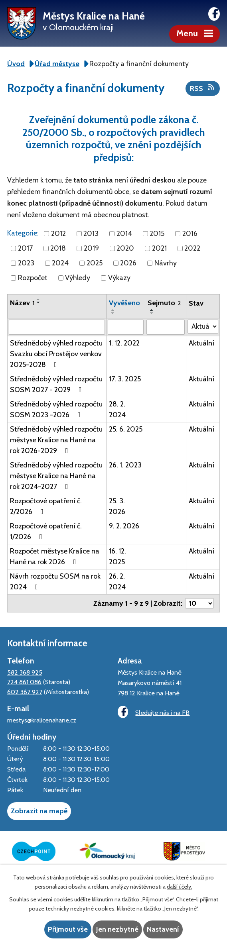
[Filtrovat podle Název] (57, 327)
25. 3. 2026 (117, 506)
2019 (91, 248)
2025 (95, 263)
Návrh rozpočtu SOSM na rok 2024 (55, 581)
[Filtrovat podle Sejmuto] (165, 327)
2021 (159, 248)
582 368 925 (24, 672)
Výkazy (119, 277)
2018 (58, 248)
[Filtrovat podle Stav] (203, 327)
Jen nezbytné (117, 929)
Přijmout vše (68, 929)
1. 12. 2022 (124, 343)
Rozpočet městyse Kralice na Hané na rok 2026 (54, 556)
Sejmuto (164, 302)
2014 (124, 233)
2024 (60, 263)
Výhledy (77, 277)
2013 (91, 233)
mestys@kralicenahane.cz (41, 720)
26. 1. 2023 (125, 465)
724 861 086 (24, 682)
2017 (25, 248)
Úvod (16, 63)
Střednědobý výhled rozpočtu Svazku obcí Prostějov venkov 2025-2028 (56, 354)
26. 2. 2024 (117, 581)
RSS (203, 88)
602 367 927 (24, 692)
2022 (192, 248)
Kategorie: (23, 233)
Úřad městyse (57, 63)
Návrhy (165, 263)
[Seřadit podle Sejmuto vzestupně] (152, 310)
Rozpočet (32, 277)
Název (22, 302)
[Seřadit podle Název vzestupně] (38, 299)
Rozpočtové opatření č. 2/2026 (46, 506)
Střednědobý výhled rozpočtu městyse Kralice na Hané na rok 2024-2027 (56, 476)
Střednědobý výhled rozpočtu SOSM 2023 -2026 (56, 409)
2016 (189, 233)
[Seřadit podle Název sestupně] (38, 302)
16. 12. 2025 (117, 556)
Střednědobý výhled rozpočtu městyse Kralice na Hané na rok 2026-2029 (56, 440)
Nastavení (163, 929)
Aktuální (201, 343)
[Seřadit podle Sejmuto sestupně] (152, 313)
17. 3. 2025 (125, 379)
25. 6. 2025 (125, 429)
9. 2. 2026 (124, 526)
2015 (157, 233)
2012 (58, 233)
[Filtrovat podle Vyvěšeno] (126, 327)
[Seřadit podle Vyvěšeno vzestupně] (113, 310)
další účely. (179, 886)
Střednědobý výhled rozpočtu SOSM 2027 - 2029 (56, 384)
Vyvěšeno (124, 302)
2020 (125, 248)
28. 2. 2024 (117, 409)
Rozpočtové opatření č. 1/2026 (46, 531)
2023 (26, 263)
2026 (128, 263)
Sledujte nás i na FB (153, 712)
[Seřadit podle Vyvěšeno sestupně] (113, 313)
